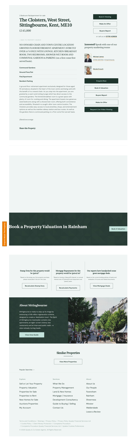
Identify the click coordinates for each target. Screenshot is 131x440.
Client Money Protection (42, 424)
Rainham (90, 395)
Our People (91, 387)
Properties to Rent (27, 395)
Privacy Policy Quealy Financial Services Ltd (74, 421)
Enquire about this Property (4, 234)
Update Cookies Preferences (73, 426)
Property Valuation (28, 387)
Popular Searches (25, 370)
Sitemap (41, 421)
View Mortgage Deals (101, 286)
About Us (90, 383)
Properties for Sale (28, 391)
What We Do (58, 383)
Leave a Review (93, 411)
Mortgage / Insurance (63, 395)
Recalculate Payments (68, 288)
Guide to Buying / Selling (64, 403)
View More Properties (68, 362)
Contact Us (58, 407)
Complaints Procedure (61, 424)
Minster (89, 403)
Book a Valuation (118, 229)
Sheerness (91, 399)
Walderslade (92, 407)
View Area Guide (31, 335)
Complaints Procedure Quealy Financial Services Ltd (40, 426)
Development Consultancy (65, 399)
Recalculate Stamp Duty (34, 286)
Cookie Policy (26, 424)
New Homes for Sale (28, 399)
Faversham (91, 391)
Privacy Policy (51, 421)
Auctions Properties (28, 403)
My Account (25, 407)
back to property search (30, 40)
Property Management (63, 387)
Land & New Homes (62, 391)
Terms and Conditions (27, 421)
